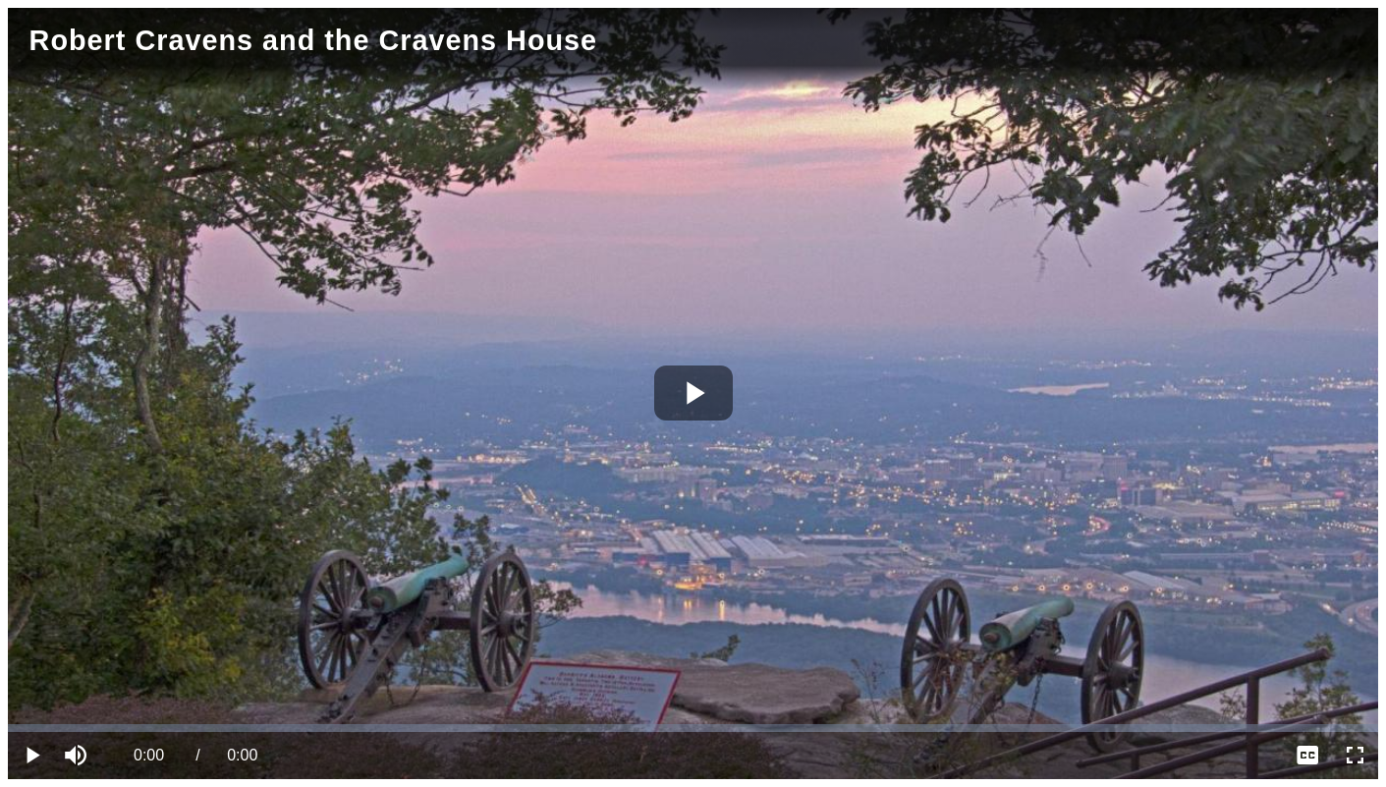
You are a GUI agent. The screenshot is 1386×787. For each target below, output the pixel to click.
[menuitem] (1307, 755)
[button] (78, 755)
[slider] (693, 728)
